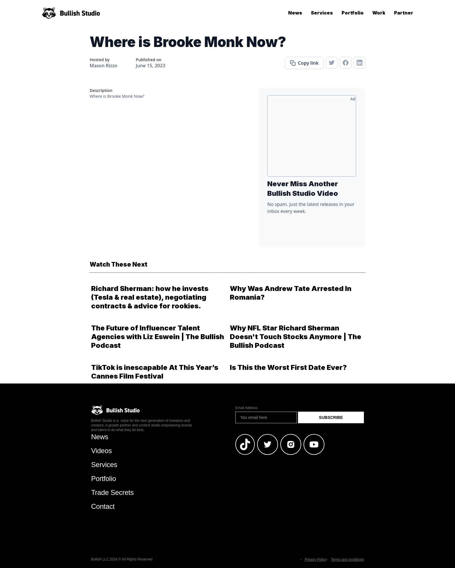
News (295, 13)
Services (322, 13)
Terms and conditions (347, 560)
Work (378, 13)
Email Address (246, 408)
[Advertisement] (311, 138)
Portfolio (353, 13)
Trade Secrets (112, 492)
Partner (403, 13)
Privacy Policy (315, 560)
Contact (103, 506)
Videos (101, 451)
